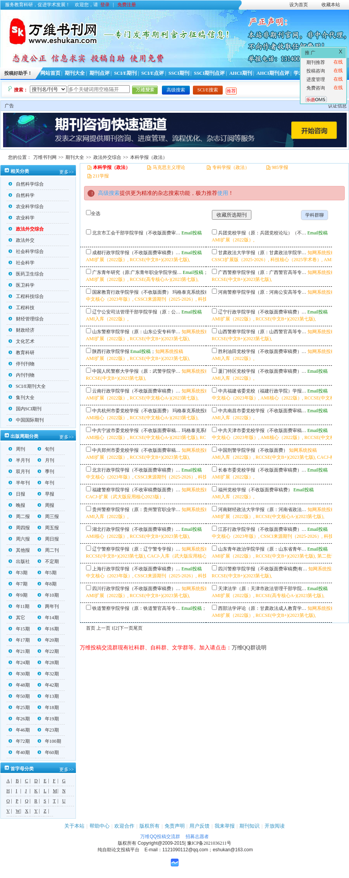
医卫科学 (21, 285)
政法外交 (21, 240)
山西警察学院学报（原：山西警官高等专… (262, 331)
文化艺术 (21, 341)
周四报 (19, 527)
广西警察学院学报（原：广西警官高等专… (262, 272)
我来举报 (225, 826)
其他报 (19, 550)
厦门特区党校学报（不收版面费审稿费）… (262, 371)
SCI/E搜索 (208, 90)
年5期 (47, 572)
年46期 (19, 730)
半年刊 (19, 482)
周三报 (48, 516)
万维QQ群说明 (249, 648)
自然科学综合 (26, 184)
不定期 (48, 561)
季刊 (46, 471)
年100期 (49, 741)
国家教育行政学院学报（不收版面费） (131, 292)
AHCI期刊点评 (272, 73)
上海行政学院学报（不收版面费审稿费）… (136, 569)
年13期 (48, 696)
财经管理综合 (26, 319)
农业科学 (21, 217)
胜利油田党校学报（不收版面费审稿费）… (262, 351)
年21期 (19, 651)
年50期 (19, 696)
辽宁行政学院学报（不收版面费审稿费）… (262, 312)
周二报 (19, 516)
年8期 (47, 584)
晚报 (17, 505)
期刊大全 (75, 73)
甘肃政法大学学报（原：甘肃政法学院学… (262, 252)
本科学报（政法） (148, 157)
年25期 (19, 707)
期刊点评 (99, 73)
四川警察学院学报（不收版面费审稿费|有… (262, 569)
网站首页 (50, 73)
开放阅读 (275, 826)
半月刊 (19, 460)
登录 (105, 4)
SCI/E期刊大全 (27, 386)
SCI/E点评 (152, 73)
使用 (222, 193)
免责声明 (175, 826)
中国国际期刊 (26, 420)
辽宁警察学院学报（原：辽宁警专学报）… (136, 549)
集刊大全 (21, 397)
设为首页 (298, 4)
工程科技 (21, 307)
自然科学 (21, 195)
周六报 (19, 539)
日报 (17, 494)
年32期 (48, 674)
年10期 (48, 595)
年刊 (46, 482)
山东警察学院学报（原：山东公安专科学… (136, 331)
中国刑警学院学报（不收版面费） (253, 450)
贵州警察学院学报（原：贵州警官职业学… (136, 509)
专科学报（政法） (230, 167)
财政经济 (21, 330)
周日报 (48, 539)
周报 (46, 505)
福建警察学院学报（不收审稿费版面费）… (136, 489)
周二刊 (48, 550)
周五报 (48, 527)
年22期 (48, 651)
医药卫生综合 (26, 274)
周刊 (17, 449)
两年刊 (48, 606)
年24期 (19, 662)
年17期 (19, 640)
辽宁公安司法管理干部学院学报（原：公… (136, 312)
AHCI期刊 (240, 73)
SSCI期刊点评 (209, 73)
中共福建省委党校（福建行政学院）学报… (262, 391)
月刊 (46, 460)
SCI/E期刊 (125, 73)
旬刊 (46, 449)
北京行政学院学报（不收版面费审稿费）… (136, 470)
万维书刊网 (45, 157)
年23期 (48, 730)
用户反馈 (199, 826)
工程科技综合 (26, 296)
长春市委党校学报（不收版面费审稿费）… (262, 470)
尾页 (138, 628)
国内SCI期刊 (25, 408)
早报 (46, 494)
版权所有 (149, 826)
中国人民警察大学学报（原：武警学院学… (136, 371)
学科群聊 (314, 215)
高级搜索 (176, 90)
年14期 (48, 617)
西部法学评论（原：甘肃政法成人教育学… (262, 608)
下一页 (126, 628)
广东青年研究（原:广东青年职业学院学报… (137, 272)
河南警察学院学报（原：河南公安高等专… (262, 292)
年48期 (19, 685)
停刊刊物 (21, 364)
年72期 (19, 741)
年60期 (48, 752)
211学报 (101, 176)
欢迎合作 (124, 826)
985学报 (280, 167)
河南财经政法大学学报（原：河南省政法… (262, 509)
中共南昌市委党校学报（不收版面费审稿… (262, 410)
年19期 (48, 718)
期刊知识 (249, 826)
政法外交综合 (107, 157)
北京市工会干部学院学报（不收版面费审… (136, 233)
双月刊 (19, 471)
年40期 (19, 752)
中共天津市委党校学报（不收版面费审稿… (262, 430)
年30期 (19, 674)
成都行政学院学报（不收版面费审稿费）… (136, 252)
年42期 (48, 685)
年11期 (19, 606)
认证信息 (337, 105)
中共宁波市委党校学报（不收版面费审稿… (136, 430)
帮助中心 (99, 826)
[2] (116, 628)
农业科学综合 (26, 206)
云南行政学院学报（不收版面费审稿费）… (136, 391)
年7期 (18, 584)
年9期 (18, 595)
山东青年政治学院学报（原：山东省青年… (262, 549)
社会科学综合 (26, 251)
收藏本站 (330, 4)
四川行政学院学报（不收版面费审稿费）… (136, 588)
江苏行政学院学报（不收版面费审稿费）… (262, 529)
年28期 (48, 662)
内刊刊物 (21, 375)
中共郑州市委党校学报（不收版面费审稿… (136, 450)
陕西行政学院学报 (110, 351)
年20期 (48, 640)
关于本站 (74, 826)
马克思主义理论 (169, 167)
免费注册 (126, 4)
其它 (17, 617)
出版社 (19, 561)
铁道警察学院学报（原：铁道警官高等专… (136, 608)
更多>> (66, 172)
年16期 (48, 629)
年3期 (18, 572)
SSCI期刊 (178, 73)
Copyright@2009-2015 (161, 843)
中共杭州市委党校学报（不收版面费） (131, 410)
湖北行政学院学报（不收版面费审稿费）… (136, 529)
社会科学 (21, 262)
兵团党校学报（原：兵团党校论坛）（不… (262, 233)
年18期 (48, 707)
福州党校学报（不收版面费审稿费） (255, 489)
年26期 (19, 718)
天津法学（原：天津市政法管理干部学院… (262, 588)
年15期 (19, 629)
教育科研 (21, 352)
